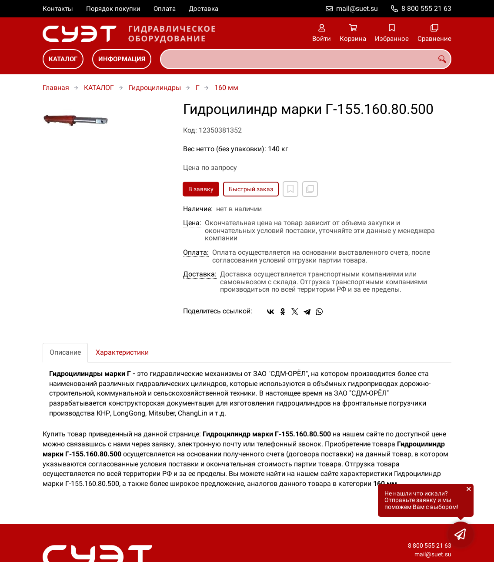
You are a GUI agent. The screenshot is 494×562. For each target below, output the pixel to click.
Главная (56, 87)
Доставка (203, 9)
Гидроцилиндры (155, 87)
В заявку (201, 189)
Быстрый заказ (251, 189)
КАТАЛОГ (63, 59)
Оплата (165, 9)
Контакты (58, 9)
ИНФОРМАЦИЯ (121, 59)
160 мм (226, 87)
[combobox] (305, 59)
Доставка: (200, 274)
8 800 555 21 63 (426, 8)
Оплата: (196, 252)
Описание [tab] (65, 352)
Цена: (192, 223)
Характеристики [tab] (122, 352)
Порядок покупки (113, 9)
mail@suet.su (357, 8)
